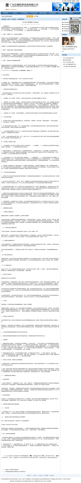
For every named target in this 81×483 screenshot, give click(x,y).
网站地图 (69, 1)
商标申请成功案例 (67, 60)
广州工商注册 (22, 455)
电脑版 (73, 1)
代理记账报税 (52, 13)
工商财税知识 (61, 13)
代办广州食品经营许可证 (68, 58)
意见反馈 (40, 475)
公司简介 (15, 13)
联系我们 (71, 13)
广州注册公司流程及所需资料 (69, 66)
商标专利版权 (43, 13)
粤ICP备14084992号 (13, 479)
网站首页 (6, 13)
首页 (8, 19)
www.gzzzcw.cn (37, 455)
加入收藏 (64, 1)
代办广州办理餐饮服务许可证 (69, 64)
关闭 (80, 18)
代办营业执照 (24, 13)
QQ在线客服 (75, 22)
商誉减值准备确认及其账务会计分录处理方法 (15, 471)
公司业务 (13, 19)
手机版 (77, 1)
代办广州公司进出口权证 (68, 62)
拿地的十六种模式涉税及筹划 (12, 469)
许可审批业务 (33, 13)
